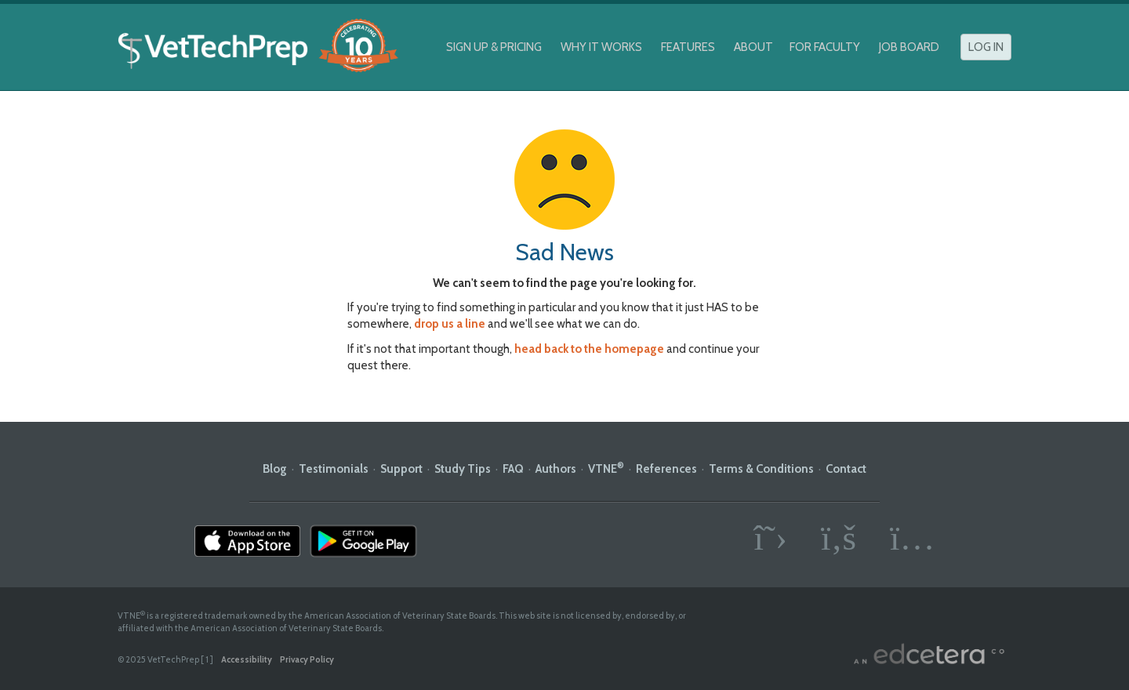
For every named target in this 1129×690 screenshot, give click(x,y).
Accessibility (246, 659)
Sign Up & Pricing (494, 47)
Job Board (909, 47)
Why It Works (601, 47)
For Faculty (825, 47)
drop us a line (449, 324)
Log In (986, 47)
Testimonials (333, 469)
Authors (555, 469)
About (753, 47)
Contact (846, 469)
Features (688, 47)
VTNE (606, 469)
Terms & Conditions (761, 469)
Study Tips (462, 469)
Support (401, 469)
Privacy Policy (307, 659)
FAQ (513, 469)
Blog (275, 469)
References (666, 469)
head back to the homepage (589, 349)
